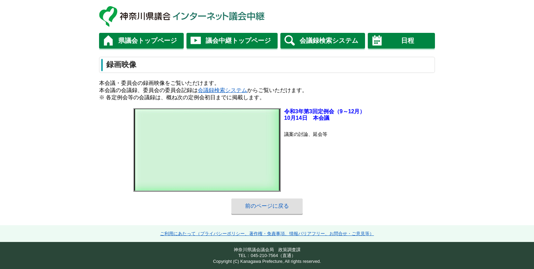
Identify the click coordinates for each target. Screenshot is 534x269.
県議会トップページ (147, 40)
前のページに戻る (267, 206)
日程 (407, 40)
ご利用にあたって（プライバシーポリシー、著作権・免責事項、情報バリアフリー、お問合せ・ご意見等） (267, 233)
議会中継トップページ (238, 40)
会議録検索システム (329, 40)
